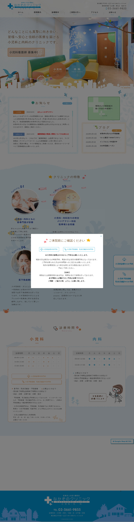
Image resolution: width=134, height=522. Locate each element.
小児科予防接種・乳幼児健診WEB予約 (79, 249)
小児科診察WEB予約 (49, 249)
